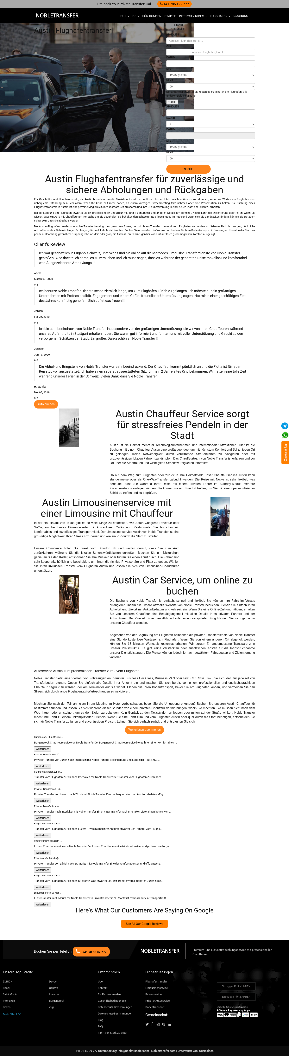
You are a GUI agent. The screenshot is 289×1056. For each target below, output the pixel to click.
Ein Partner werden (109, 994)
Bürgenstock (56, 1000)
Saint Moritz (10, 994)
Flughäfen (220, 16)
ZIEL (169, 46)
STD (168, 68)
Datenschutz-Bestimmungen (115, 1007)
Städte (170, 16)
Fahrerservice (153, 994)
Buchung (241, 15)
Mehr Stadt (12, 1014)
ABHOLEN (172, 34)
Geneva (53, 987)
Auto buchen (46, 404)
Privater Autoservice (157, 1000)
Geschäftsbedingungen (112, 1000)
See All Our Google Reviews (144, 924)
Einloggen (236, 986)
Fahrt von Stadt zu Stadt (112, 1032)
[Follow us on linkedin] (170, 1024)
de (135, 16)
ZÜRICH (7, 981)
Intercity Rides (193, 16)
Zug (51, 1007)
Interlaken (9, 1000)
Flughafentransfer (156, 981)
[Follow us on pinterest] (164, 1024)
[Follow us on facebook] (153, 1024)
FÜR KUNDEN (151, 16)
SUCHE (172, 102)
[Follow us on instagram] (159, 1024)
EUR (124, 16)
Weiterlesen (42, 748)
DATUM (170, 57)
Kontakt (103, 987)
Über (101, 981)
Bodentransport (155, 1007)
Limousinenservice (156, 987)
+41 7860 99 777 (174, 4)
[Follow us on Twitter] (147, 1024)
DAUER (170, 117)
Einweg (178, 24)
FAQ (100, 1026)
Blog (100, 1019)
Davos (53, 981)
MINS (169, 80)
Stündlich (179, 28)
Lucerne (54, 994)
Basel (6, 987)
